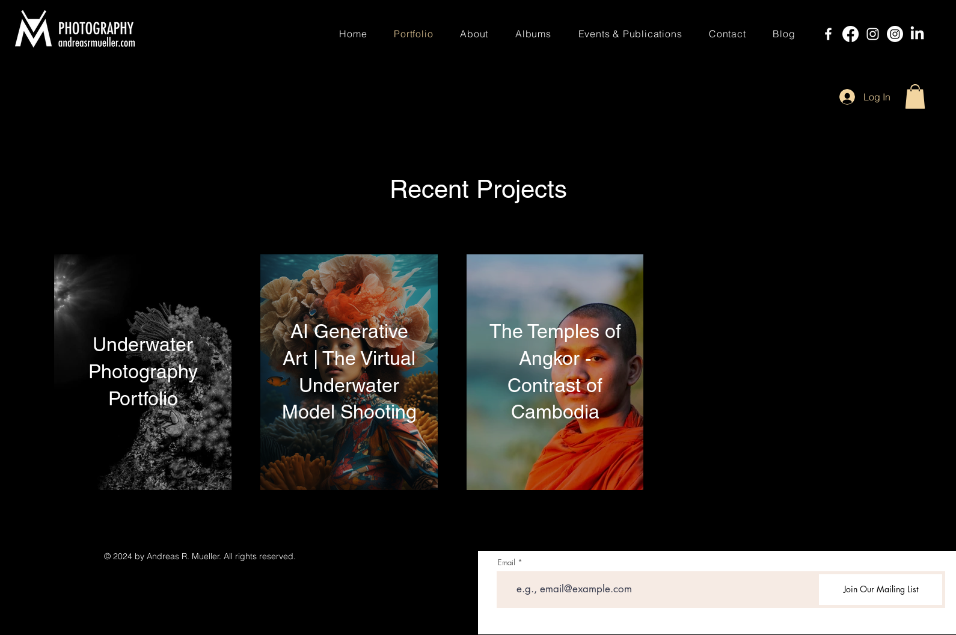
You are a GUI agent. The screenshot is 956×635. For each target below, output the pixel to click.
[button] (915, 96)
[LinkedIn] (917, 34)
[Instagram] (873, 34)
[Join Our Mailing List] (880, 589)
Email (506, 562)
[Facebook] (828, 34)
